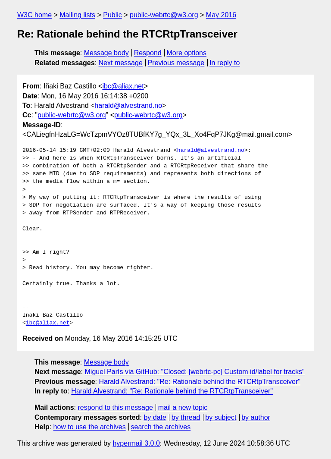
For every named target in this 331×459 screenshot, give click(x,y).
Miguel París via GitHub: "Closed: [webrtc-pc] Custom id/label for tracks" (195, 371)
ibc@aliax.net (123, 86)
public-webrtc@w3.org (164, 15)
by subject (220, 417)
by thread (186, 417)
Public (112, 15)
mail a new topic (183, 407)
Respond (148, 53)
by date (155, 417)
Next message (121, 62)
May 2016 (221, 15)
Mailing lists (77, 15)
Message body (106, 53)
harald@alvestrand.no (128, 105)
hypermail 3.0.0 (135, 443)
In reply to (224, 62)
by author (255, 417)
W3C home (34, 15)
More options (187, 53)
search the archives (161, 427)
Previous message (176, 62)
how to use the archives (89, 427)
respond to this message (115, 407)
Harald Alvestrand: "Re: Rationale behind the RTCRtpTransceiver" (199, 381)
